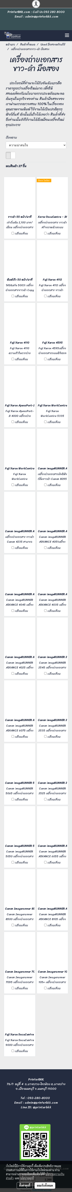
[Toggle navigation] (67, 35)
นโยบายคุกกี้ (27, 1178)
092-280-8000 (38, 1098)
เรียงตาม (12, 137)
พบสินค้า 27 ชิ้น (16, 166)
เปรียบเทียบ (21, 234)
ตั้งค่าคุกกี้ (24, 1185)
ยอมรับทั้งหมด (45, 1185)
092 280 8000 (54, 12)
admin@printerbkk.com (41, 1102)
